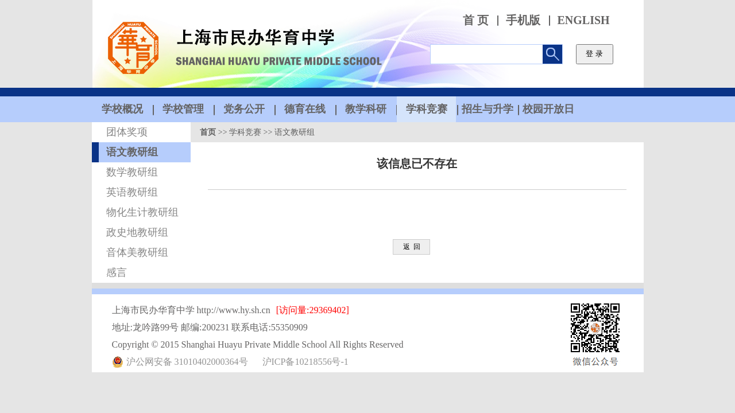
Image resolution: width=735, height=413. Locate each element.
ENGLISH (584, 20)
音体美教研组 (137, 252)
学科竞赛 (245, 132)
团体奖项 (127, 132)
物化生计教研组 (142, 212)
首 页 (476, 20)
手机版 (523, 20)
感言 (116, 272)
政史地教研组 (137, 232)
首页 (208, 132)
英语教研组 (132, 192)
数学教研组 (132, 172)
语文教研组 (132, 152)
